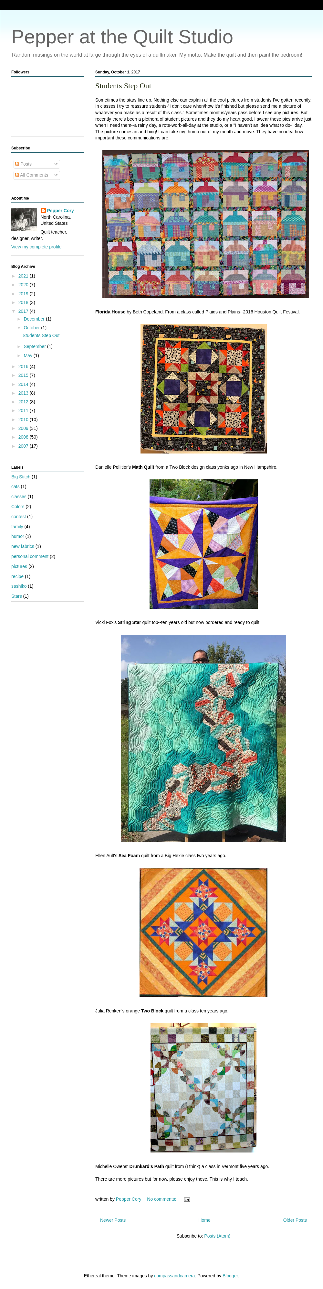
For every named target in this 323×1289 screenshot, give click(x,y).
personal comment (29, 556)
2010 (24, 419)
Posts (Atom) (217, 1236)
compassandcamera (174, 1275)
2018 (24, 302)
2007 (24, 446)
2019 (24, 293)
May (28, 355)
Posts (23, 164)
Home (204, 1220)
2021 (24, 276)
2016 (24, 366)
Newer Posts (113, 1220)
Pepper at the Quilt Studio (122, 37)
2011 (24, 410)
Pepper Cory (60, 210)
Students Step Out (123, 86)
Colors (17, 506)
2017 (24, 311)
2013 (24, 393)
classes (18, 496)
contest (18, 516)
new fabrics (22, 546)
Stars (16, 596)
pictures (19, 566)
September (35, 346)
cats (15, 486)
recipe (17, 576)
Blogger (230, 1275)
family (17, 526)
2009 (24, 428)
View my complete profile (36, 246)
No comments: (162, 1199)
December (35, 319)
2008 (24, 437)
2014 (24, 384)
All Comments (31, 175)
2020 (24, 284)
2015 (24, 375)
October (32, 327)
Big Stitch (20, 476)
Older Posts (295, 1220)
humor (17, 536)
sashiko (18, 586)
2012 (24, 401)
